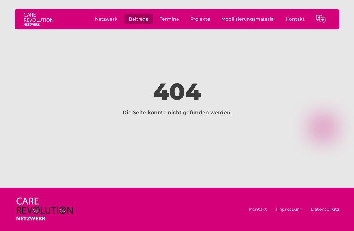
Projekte (200, 19)
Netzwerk (106, 19)
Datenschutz (325, 209)
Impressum (289, 209)
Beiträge (139, 19)
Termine (169, 19)
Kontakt (295, 19)
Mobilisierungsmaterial (248, 19)
